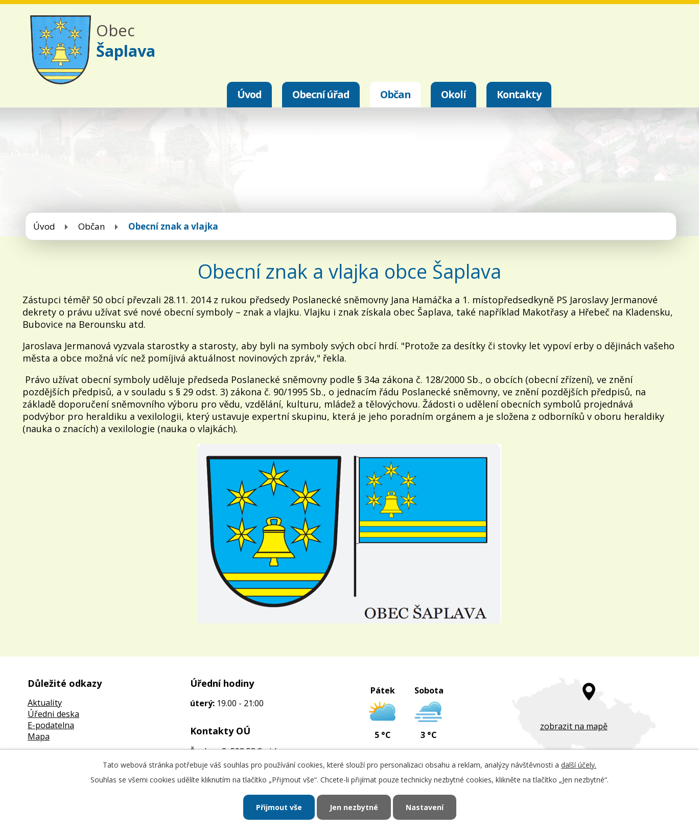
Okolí (453, 94)
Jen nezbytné (354, 807)
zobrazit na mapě (574, 726)
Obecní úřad (321, 94)
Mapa (39, 736)
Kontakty (519, 94)
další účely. (578, 765)
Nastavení (425, 807)
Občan (395, 94)
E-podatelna (51, 725)
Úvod (249, 94)
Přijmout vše (279, 807)
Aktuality (45, 702)
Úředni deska (53, 714)
